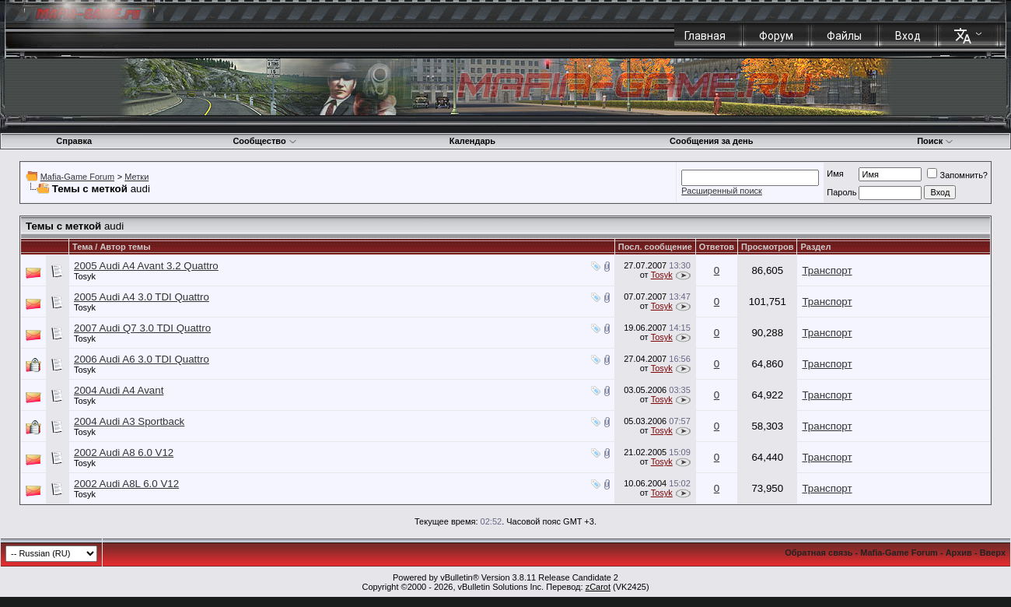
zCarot (598, 586)
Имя (835, 173)
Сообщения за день (711, 141)
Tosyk (85, 276)
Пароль (841, 192)
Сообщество (264, 141)
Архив (959, 552)
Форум (776, 36)
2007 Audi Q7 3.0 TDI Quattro (142, 328)
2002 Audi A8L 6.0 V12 (126, 483)
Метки (136, 176)
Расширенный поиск (721, 190)
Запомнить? (957, 175)
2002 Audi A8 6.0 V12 (123, 452)
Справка (74, 141)
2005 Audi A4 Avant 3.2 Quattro (146, 266)
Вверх (993, 552)
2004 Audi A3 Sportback (129, 421)
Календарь (472, 141)
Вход (908, 36)
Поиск (935, 141)
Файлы (844, 36)
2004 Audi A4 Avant (118, 390)
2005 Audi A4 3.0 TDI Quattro (141, 297)
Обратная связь (818, 552)
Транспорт (827, 270)
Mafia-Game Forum (77, 176)
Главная (705, 36)
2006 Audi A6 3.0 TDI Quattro (141, 359)
